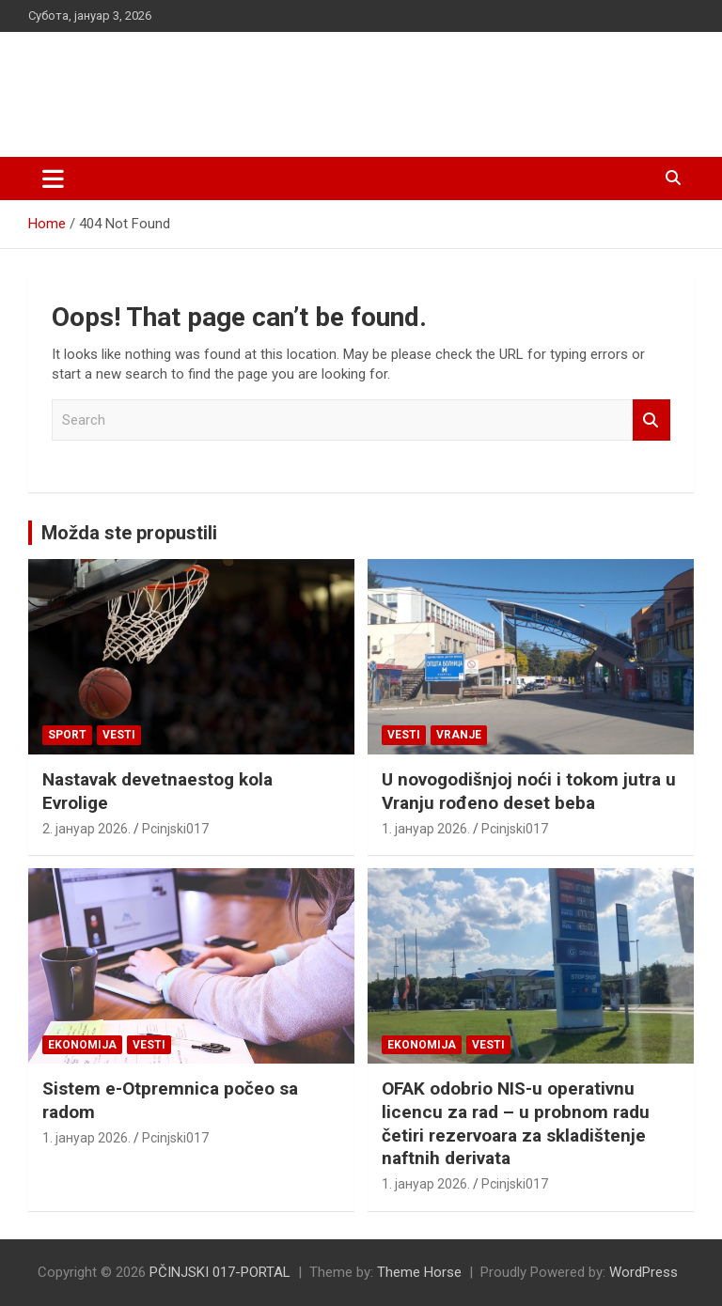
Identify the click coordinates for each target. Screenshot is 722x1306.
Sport (67, 734)
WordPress (643, 1272)
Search (651, 420)
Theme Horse (419, 1272)
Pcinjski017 (175, 828)
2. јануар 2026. (86, 828)
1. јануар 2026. (426, 828)
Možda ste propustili (129, 532)
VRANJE (458, 734)
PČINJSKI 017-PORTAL (226, 84)
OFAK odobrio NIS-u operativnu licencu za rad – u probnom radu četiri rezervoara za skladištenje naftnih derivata (516, 1123)
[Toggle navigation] (53, 178)
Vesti (118, 734)
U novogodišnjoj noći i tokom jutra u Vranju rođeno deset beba (529, 791)
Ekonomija (82, 1044)
